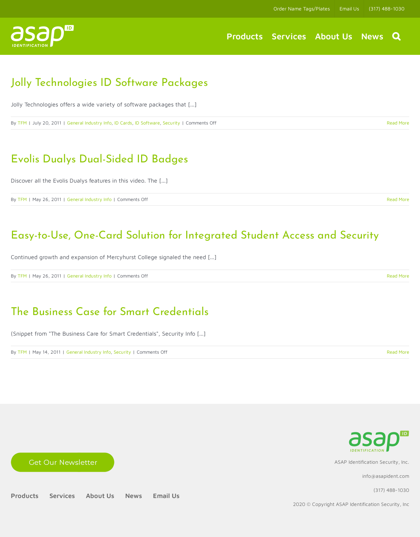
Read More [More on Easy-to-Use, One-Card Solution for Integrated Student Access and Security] (398, 276)
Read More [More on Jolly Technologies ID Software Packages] (398, 123)
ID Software (147, 123)
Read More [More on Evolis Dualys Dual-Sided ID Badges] (398, 199)
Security (171, 123)
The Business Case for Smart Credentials (110, 312)
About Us (100, 495)
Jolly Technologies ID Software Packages (109, 83)
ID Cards (123, 123)
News (133, 495)
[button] (396, 36)
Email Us (166, 495)
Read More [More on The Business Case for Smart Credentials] (398, 352)
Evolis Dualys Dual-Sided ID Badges (99, 159)
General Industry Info (89, 123)
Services (62, 495)
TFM (22, 123)
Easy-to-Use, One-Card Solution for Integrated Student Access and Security (195, 235)
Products (25, 495)
